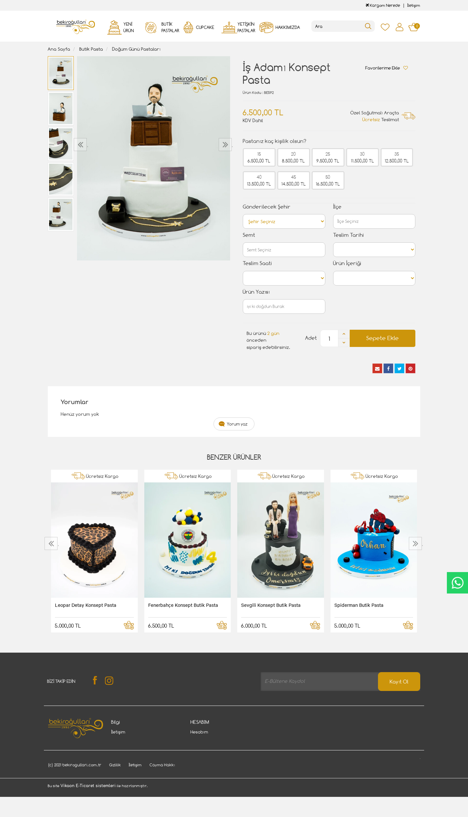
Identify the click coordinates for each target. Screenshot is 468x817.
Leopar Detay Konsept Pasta (85, 605)
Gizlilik (115, 792)
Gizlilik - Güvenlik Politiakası (138, 751)
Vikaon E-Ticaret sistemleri (88, 813)
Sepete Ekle (382, 338)
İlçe (337, 207)
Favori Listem (204, 761)
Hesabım (199, 731)
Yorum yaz (237, 424)
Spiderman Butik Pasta (359, 605)
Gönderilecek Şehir (267, 207)
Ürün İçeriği (347, 263)
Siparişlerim (202, 741)
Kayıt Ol (399, 682)
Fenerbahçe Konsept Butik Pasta (183, 605)
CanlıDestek (457, 583)
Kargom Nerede (383, 5)
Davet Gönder (125, 761)
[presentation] (81, 144)
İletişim (413, 5)
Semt (249, 235)
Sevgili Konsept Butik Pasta (271, 605)
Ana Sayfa (59, 49)
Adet (311, 338)
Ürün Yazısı (256, 292)
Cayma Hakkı (124, 741)
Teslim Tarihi (348, 235)
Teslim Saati (257, 263)
